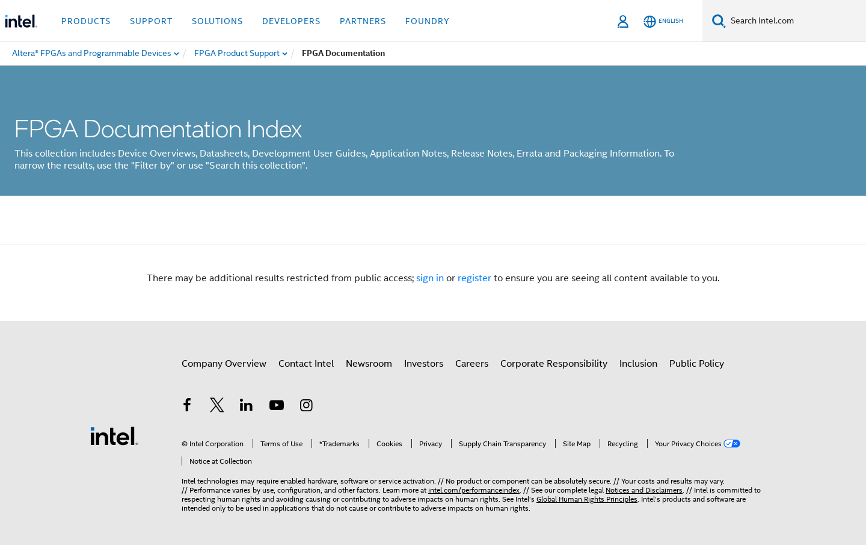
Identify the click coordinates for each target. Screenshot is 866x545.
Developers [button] (291, 21)
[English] (663, 21)
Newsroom (369, 364)
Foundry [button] (427, 21)
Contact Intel (306, 364)
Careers (471, 364)
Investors (423, 364)
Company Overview (224, 364)
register (474, 278)
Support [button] (151, 21)
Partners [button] (363, 21)
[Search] (719, 20)
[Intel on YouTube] (276, 407)
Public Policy (696, 364)
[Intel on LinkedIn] (246, 407)
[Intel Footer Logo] (114, 435)
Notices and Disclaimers (644, 489)
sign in (430, 278)
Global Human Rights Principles (586, 498)
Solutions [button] (217, 21)
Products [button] (86, 21)
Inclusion (638, 364)
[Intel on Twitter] (217, 407)
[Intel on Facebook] (187, 407)
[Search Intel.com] (796, 21)
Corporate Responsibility (553, 364)
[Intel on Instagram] (306, 407)
